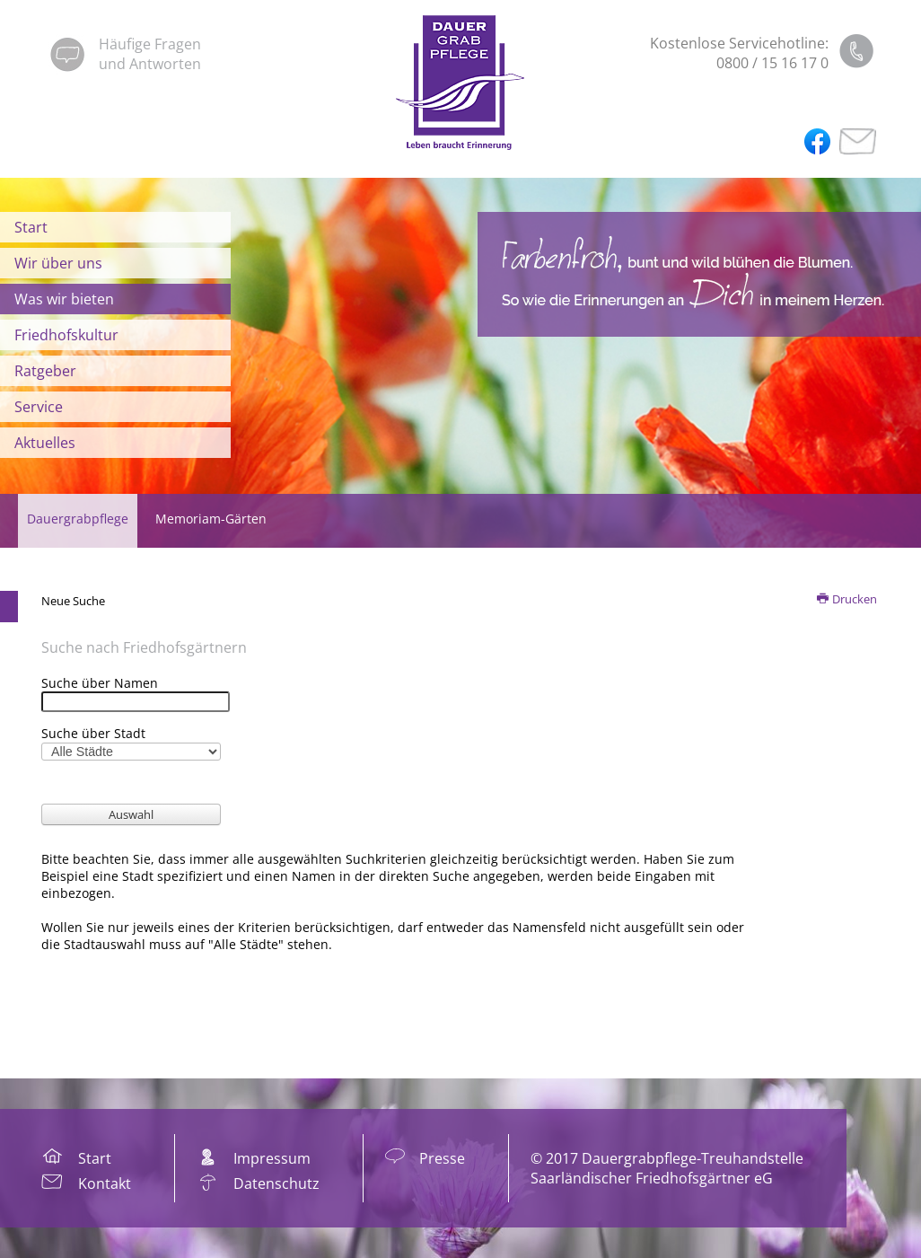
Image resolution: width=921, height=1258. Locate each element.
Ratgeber (45, 371)
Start (31, 227)
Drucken (848, 599)
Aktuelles (44, 443)
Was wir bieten (64, 299)
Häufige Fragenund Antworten (150, 54)
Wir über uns (58, 263)
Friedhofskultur (66, 335)
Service (38, 407)
